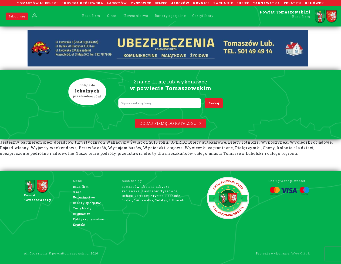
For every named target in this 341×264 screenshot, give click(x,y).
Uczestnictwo (135, 15)
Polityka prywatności (90, 219)
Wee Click (300, 253)
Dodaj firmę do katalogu (170, 123)
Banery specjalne (170, 15)
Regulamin (81, 214)
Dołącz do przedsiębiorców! (87, 90)
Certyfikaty (202, 15)
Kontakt (79, 224)
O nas (112, 15)
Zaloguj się (17, 16)
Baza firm (91, 15)
